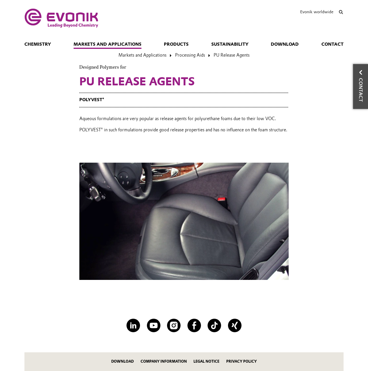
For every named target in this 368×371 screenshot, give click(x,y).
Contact (332, 44)
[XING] (234, 325)
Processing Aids (190, 55)
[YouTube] (153, 325)
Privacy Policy (241, 361)
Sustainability (229, 44)
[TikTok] (214, 325)
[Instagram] (174, 325)
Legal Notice (206, 361)
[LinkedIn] (133, 325)
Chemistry (37, 44)
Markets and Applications (107, 44)
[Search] (341, 12)
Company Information (164, 361)
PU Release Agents (232, 55)
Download (285, 44)
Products (176, 44)
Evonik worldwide (317, 11)
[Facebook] (194, 325)
